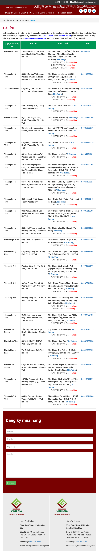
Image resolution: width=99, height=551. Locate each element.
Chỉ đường (60, 59)
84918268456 (87, 298)
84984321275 (87, 142)
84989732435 (87, 315)
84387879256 (87, 117)
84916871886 (87, 396)
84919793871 (87, 379)
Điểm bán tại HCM (60, 8)
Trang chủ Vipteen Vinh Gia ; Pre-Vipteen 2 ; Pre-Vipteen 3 (29, 13)
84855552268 (87, 228)
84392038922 (87, 350)
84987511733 (87, 283)
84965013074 (87, 106)
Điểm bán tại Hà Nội (39, 8)
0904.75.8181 (35, 541)
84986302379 (87, 128)
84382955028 (87, 341)
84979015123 (87, 329)
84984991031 (87, 154)
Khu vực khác (77, 8)
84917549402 (87, 88)
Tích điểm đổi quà (65, 13)
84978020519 (87, 266)
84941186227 (87, 182)
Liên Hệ (90, 8)
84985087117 (87, 51)
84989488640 (87, 199)
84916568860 (87, 74)
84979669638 (87, 364)
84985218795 (87, 211)
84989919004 (87, 251)
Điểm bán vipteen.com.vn (16, 8)
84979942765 (87, 164)
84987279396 (87, 240)
